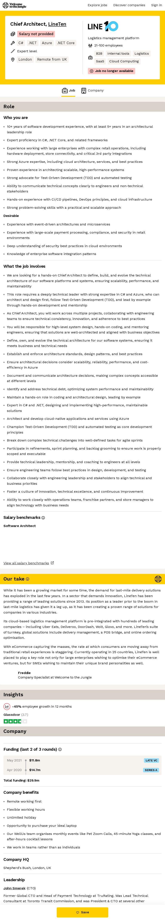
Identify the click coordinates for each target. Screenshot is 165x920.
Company (92, 90)
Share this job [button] (22, 887)
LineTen (57, 24)
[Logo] (14, 5)
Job (68, 90)
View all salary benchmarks (31, 870)
